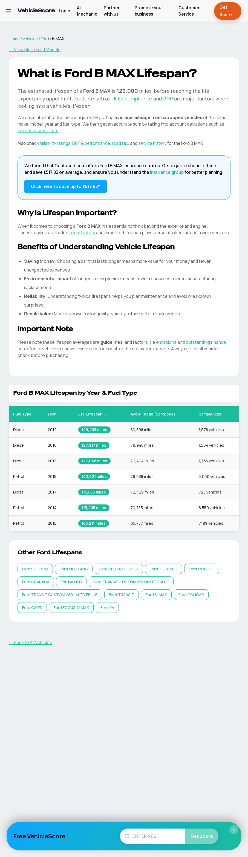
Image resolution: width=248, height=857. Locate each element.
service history (152, 143)
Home (14, 38)
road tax (120, 143)
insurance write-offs (38, 131)
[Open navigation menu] (8, 11)
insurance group (167, 172)
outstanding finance (206, 342)
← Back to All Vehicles (30, 642)
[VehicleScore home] (36, 11)
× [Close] (233, 830)
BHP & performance (91, 143)
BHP (168, 98)
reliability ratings (54, 143)
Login (64, 11)
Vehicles (30, 38)
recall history (82, 233)
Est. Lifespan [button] (93, 414)
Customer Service (189, 11)
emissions (166, 342)
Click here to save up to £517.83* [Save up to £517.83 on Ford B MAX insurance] (65, 186)
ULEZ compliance (131, 98)
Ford (45, 38)
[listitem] (35, 569)
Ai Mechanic (87, 11)
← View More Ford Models (34, 50)
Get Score (227, 11)
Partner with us (112, 11)
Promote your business (149, 11)
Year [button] (55, 414)
